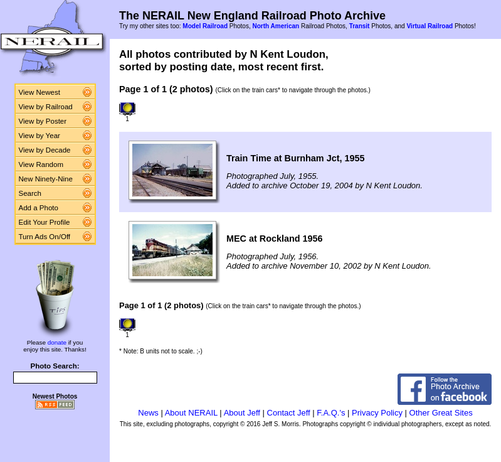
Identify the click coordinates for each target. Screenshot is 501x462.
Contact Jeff (288, 412)
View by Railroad (46, 106)
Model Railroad (205, 26)
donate (57, 342)
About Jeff (242, 412)
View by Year (39, 135)
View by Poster (43, 121)
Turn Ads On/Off (45, 236)
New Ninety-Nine (46, 179)
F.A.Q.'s (331, 412)
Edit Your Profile (44, 222)
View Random (41, 164)
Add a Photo (38, 208)
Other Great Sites (441, 412)
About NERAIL (191, 412)
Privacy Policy (377, 412)
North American (275, 26)
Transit (359, 26)
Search (30, 193)
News (148, 412)
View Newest (39, 92)
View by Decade (45, 150)
